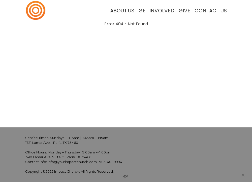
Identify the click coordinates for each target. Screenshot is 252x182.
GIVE (184, 10)
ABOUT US (122, 10)
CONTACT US (211, 10)
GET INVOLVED (156, 10)
